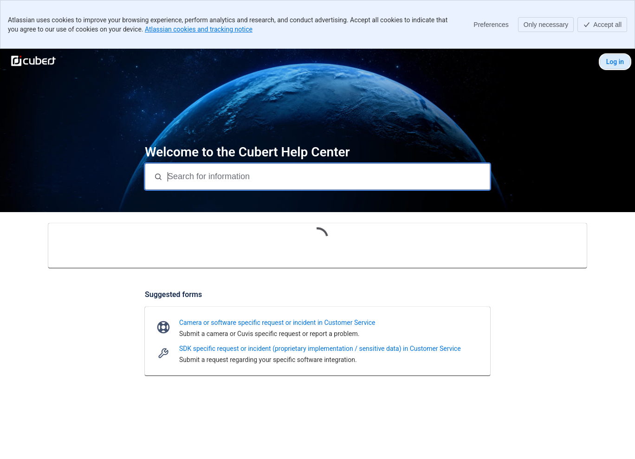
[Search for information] (328, 176)
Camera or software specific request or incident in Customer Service (277, 322)
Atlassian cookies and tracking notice (199, 29)
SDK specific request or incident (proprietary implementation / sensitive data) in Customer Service (320, 348)
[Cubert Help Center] (33, 62)
